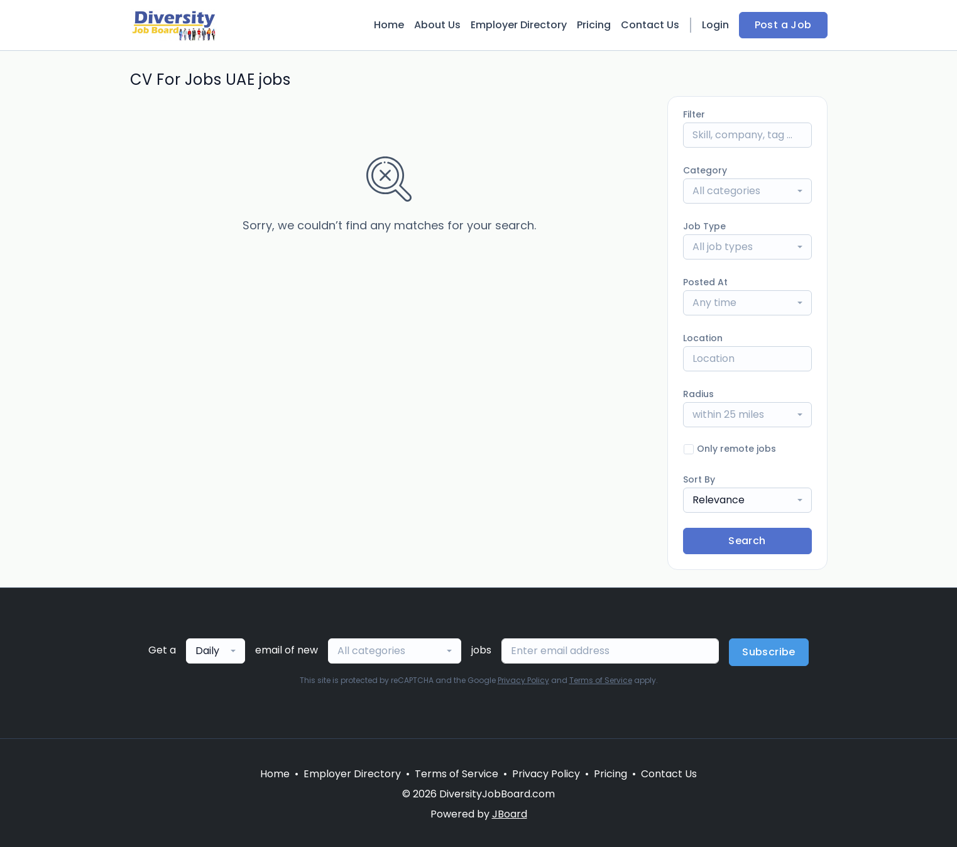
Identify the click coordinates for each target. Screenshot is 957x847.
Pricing (594, 25)
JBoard (509, 814)
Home (389, 25)
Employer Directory (519, 25)
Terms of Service (600, 680)
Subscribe (769, 652)
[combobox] (747, 191)
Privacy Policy (523, 680)
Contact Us (650, 25)
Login (715, 25)
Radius (698, 394)
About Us (437, 25)
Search (746, 540)
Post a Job (783, 25)
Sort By (699, 479)
